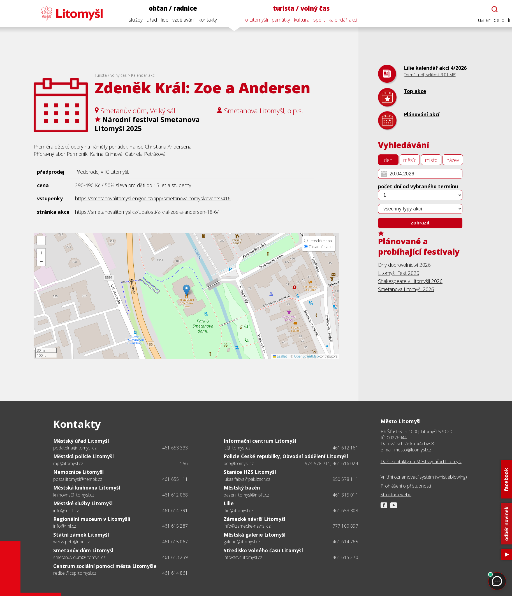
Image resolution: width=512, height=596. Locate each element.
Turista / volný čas (111, 75)
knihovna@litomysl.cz (73, 495)
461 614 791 (175, 510)
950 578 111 (345, 479)
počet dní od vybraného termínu (418, 186)
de (493, 20)
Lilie (229, 503)
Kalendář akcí (143, 75)
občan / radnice (169, 8)
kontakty (204, 19)
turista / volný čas (298, 8)
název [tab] (452, 160)
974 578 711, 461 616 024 (331, 463)
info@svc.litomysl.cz (243, 557)
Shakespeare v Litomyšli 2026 (410, 281)
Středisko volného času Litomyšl (263, 550)
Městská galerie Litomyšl (255, 534)
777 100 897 (345, 526)
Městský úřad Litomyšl (81, 440)
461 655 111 (175, 479)
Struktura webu (396, 494)
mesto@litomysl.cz (412, 449)
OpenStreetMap (306, 356)
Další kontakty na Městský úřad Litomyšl (421, 461)
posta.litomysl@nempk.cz (77, 479)
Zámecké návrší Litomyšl (254, 519)
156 (184, 463)
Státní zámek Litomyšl (81, 534)
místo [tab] (431, 160)
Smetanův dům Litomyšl (83, 550)
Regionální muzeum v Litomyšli (91, 519)
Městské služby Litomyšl (83, 503)
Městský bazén (242, 487)
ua (477, 20)
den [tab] (388, 160)
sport (315, 19)
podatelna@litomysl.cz (75, 448)
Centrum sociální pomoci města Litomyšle (105, 566)
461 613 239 (175, 557)
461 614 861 (175, 573)
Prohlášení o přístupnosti (406, 486)
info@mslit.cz (66, 510)
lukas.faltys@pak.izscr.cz (247, 479)
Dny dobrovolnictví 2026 (404, 264)
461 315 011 (345, 495)
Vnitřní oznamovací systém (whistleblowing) (424, 477)
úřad (148, 19)
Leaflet (280, 356)
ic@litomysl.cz (237, 448)
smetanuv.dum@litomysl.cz (79, 557)
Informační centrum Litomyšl (260, 440)
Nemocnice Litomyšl (78, 472)
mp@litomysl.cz (68, 463)
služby (132, 19)
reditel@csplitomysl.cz (74, 573)
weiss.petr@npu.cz (71, 541)
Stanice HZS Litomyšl (250, 472)
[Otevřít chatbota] (491, 9)
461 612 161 (345, 448)
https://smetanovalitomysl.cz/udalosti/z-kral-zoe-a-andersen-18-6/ (147, 211)
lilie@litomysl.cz (238, 510)
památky (277, 19)
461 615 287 (175, 526)
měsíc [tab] (409, 160)
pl (500, 20)
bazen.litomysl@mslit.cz (246, 495)
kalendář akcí (339, 19)
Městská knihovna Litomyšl (86, 487)
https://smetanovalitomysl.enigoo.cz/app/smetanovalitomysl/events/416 (153, 198)
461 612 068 (175, 495)
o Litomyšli (253, 19)
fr (506, 20)
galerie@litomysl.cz (242, 541)
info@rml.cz (64, 526)
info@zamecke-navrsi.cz (247, 526)
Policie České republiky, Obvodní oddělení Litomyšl (286, 456)
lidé (161, 19)
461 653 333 (175, 448)
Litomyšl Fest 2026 (398, 273)
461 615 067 (175, 542)
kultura (298, 19)
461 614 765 (345, 542)
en (485, 20)
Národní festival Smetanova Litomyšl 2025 (147, 124)
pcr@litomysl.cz (239, 463)
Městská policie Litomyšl (83, 456)
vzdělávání (180, 19)
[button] (186, 290)
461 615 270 (345, 557)
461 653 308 (345, 510)
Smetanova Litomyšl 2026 (406, 289)
